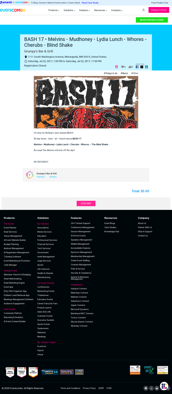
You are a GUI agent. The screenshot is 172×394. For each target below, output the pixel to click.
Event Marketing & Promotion (17, 261)
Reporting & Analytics (13, 317)
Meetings (41, 336)
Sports (40, 265)
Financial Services (45, 244)
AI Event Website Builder (15, 240)
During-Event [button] (19, 270)
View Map (86, 203)
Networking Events (45, 291)
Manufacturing (43, 277)
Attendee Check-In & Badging (17, 274)
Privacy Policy (89, 388)
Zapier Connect (78, 305)
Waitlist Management (80, 244)
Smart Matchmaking (12, 278)
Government (42, 252)
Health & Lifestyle (45, 273)
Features (84, 10)
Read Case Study (90, 3)
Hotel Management (46, 256)
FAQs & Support (145, 231)
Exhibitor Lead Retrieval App (17, 295)
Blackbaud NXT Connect (82, 313)
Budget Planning (11, 244)
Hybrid (40, 350)
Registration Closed (152, 20)
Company (117, 10)
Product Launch (44, 307)
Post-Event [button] (19, 309)
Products (53, 10)
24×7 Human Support (80, 223)
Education (41, 236)
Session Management (80, 231)
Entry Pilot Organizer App (15, 291)
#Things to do (110, 73)
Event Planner (10, 227)
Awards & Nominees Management (80, 278)
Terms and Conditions (70, 388)
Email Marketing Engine (14, 283)
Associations (43, 227)
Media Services (44, 232)
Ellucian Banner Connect (82, 321)
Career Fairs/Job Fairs (47, 303)
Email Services (10, 232)
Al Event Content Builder (15, 321)
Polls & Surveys (78, 269)
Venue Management (13, 236)
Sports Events (43, 324)
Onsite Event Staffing (80, 260)
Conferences (43, 287)
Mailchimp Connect (79, 293)
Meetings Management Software (18, 299)
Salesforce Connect (80, 301)
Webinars (41, 332)
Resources (100, 10)
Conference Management (82, 227)
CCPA (109, 388)
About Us (142, 223)
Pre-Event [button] (19, 223)
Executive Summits (45, 320)
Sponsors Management (81, 252)
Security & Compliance (81, 273)
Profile (53, 177)
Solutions (69, 10)
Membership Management (83, 256)
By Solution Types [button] (52, 342)
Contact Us (143, 235)
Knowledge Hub (111, 231)
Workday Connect (79, 326)
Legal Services (44, 261)
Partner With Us (145, 227)
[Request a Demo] (159, 10)
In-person (41, 346)
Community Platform (13, 313)
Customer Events (45, 316)
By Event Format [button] (52, 283)
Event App (8, 287)
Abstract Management (14, 248)
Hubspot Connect (79, 288)
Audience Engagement (14, 303)
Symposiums (43, 328)
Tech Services (44, 248)
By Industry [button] (52, 223)
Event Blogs (109, 223)
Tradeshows (43, 295)
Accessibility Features (80, 248)
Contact (41, 177)
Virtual (40, 354)
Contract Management (81, 264)
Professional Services (47, 240)
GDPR (101, 388)
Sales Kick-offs (44, 312)
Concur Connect (78, 317)
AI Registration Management (16, 252)
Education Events (45, 299)
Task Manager (10, 265)
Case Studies (110, 227)
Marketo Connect (79, 297)
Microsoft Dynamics (80, 309)
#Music (124, 73)
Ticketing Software (12, 256)
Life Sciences (43, 269)
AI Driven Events (78, 235)
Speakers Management (81, 240)
